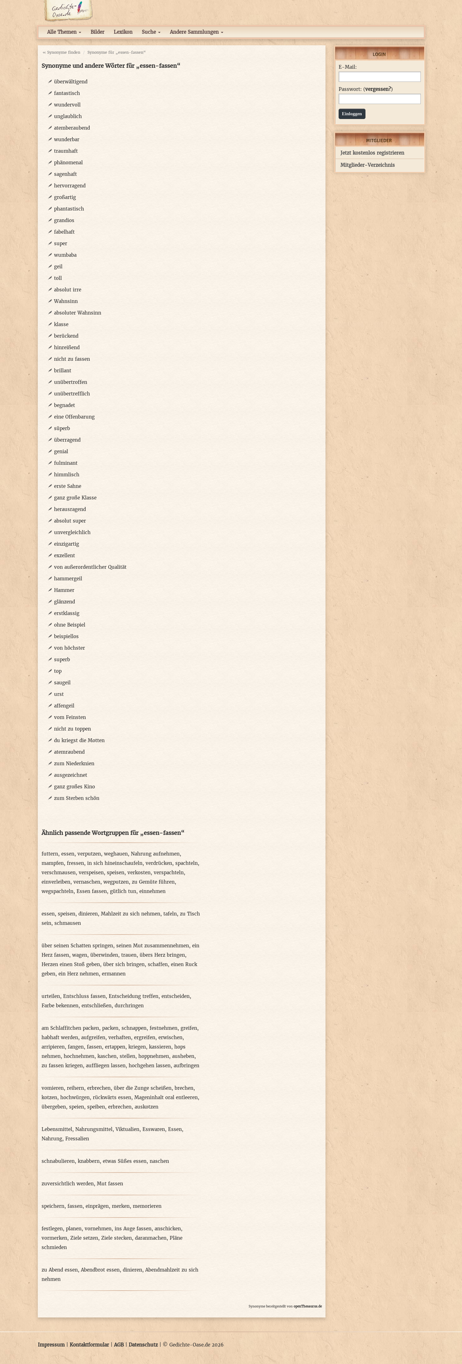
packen (110, 1028)
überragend (67, 440)
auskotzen (146, 1107)
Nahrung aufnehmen (155, 854)
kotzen (49, 1097)
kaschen (107, 1056)
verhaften (119, 1037)
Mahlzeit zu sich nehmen (130, 914)
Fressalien (77, 1139)
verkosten (139, 872)
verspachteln (169, 872)
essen (67, 854)
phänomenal (68, 163)
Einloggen (352, 113)
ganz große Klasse (75, 498)
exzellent (64, 555)
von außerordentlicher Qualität (90, 567)
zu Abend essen (60, 1270)
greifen (189, 1028)
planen (74, 1229)
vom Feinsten (70, 717)
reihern (75, 1088)
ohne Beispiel (69, 625)
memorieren (147, 1206)
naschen (159, 1161)
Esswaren (153, 1129)
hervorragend (70, 186)
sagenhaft (65, 174)
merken (121, 1206)
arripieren (53, 1047)
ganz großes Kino (74, 787)
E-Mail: (348, 67)
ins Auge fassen (133, 1229)
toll (58, 278)
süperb (62, 428)
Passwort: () (366, 89)
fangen (76, 1047)
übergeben (54, 1107)
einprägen (97, 1206)
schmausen (67, 923)
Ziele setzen (84, 1238)
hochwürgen (75, 1097)
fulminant (65, 463)
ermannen (114, 974)
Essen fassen (92, 891)
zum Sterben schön (76, 798)
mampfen (53, 863)
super (60, 243)
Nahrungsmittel (93, 1129)
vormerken (54, 1238)
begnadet (64, 405)
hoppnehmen (153, 1056)
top (58, 671)
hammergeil (68, 579)
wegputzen (116, 882)
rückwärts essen (112, 1097)
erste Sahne (67, 486)
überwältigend (70, 82)
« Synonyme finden (61, 52)
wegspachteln (57, 891)
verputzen (89, 854)
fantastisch (67, 93)
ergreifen (144, 1037)
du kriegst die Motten (79, 740)
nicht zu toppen (72, 729)
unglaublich (68, 116)
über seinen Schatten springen (77, 946)
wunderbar (66, 139)
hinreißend (67, 347)
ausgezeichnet (70, 775)
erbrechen (99, 1088)
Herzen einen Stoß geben (71, 964)
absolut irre (67, 290)
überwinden (104, 955)
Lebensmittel (57, 1129)
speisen (115, 872)
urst (59, 694)
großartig (65, 197)
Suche (151, 32)
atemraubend (69, 752)
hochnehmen (79, 1056)
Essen (175, 1129)
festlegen (52, 1229)
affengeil (64, 706)
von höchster (69, 648)
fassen (94, 1047)
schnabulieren (58, 1161)
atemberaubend (72, 128)
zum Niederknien (74, 763)
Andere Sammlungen (196, 32)
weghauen (116, 854)
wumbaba (65, 255)
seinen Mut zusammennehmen (152, 946)
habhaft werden (60, 1037)
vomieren (53, 1088)
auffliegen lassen (106, 1066)
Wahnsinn (66, 301)
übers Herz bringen (162, 955)
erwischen (170, 1037)
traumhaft (66, 151)
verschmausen (59, 872)
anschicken (168, 1229)
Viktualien (127, 1129)
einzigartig (66, 544)
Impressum (51, 1345)
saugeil (62, 683)
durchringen (129, 1006)
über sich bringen (124, 964)
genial (61, 451)
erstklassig (66, 613)
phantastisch (69, 209)
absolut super (70, 521)
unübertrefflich (72, 394)
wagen (79, 955)
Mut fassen (110, 1184)
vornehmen (98, 1229)
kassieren (160, 1047)
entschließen (97, 1006)
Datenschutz (143, 1345)
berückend (66, 336)
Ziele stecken (116, 1238)
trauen (129, 955)
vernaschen (86, 882)
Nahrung (52, 1139)
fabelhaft (64, 232)
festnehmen (163, 1028)
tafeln (170, 914)
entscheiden (175, 996)
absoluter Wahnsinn (77, 313)
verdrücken (159, 863)
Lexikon (123, 32)
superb (62, 659)
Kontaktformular (89, 1345)
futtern (50, 854)
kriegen (137, 1047)
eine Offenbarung (74, 417)
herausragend (70, 509)
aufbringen (186, 1066)
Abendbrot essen (100, 1270)
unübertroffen (70, 382)
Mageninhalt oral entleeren (166, 1097)
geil (58, 267)
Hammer (64, 590)
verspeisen (91, 872)
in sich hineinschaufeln (114, 863)
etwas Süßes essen (125, 1161)
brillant (62, 371)
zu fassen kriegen (62, 1066)
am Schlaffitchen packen (70, 1028)
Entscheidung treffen (133, 996)
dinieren (88, 914)
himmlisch (66, 475)
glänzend (64, 602)
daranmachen (150, 1238)
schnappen (134, 1028)
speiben (96, 1107)
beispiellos (66, 636)
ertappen (115, 1047)
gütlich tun (123, 891)
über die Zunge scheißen (142, 1088)
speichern (53, 1206)
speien (76, 1107)
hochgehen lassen (150, 1066)
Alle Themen (64, 32)
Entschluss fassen (84, 996)
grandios (64, 220)
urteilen (51, 996)
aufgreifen (93, 1037)
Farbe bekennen (60, 1006)
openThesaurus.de (308, 1306)
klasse (61, 324)
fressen (75, 863)
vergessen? (378, 89)
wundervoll (67, 105)
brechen (184, 1088)
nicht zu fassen (72, 359)
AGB (119, 1345)
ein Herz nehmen (78, 974)
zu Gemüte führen (153, 882)
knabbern (89, 1161)
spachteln (186, 863)
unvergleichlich (72, 532)
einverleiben (56, 882)
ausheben (183, 1056)
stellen (127, 1056)
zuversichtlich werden (68, 1184)
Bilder (97, 32)
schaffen (158, 964)
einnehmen (152, 891)
